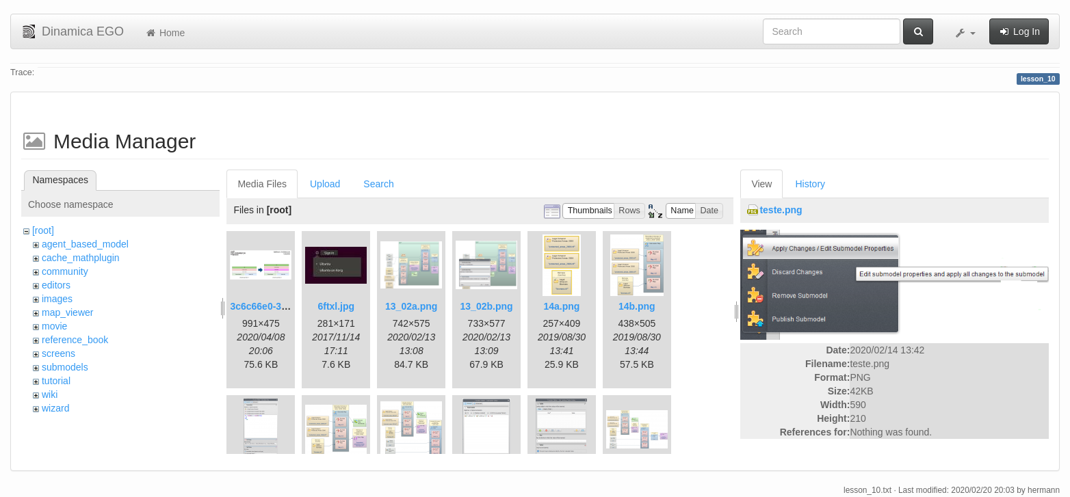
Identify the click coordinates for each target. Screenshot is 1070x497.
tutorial (56, 380)
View (761, 183)
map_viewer (67, 312)
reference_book (75, 339)
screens (58, 353)
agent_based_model (85, 244)
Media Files (262, 183)
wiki (49, 394)
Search (378, 183)
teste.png (780, 209)
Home (164, 32)
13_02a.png (411, 306)
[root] (43, 230)
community (65, 271)
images (57, 298)
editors (56, 285)
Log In (1019, 31)
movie (54, 326)
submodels (65, 367)
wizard (55, 408)
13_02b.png (486, 306)
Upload (325, 183)
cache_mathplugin (81, 257)
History (810, 183)
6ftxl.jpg (335, 306)
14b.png (636, 306)
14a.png (562, 306)
